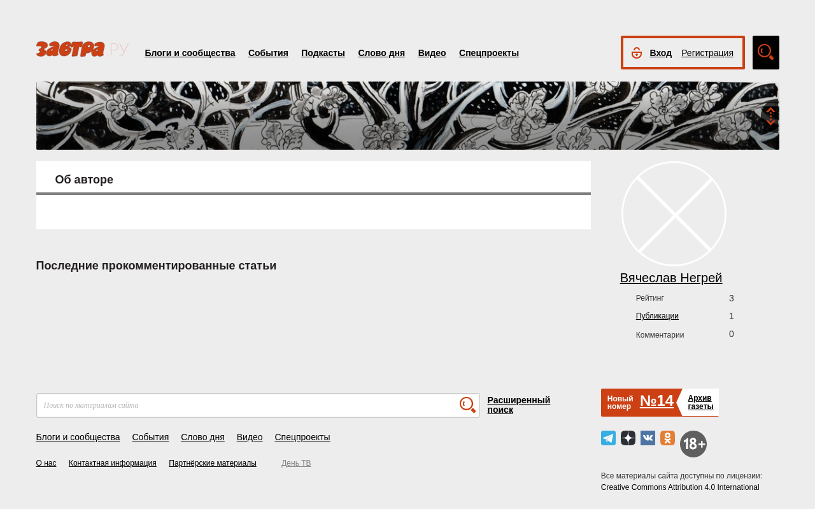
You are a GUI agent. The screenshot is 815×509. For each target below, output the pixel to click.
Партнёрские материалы (213, 463)
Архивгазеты (700, 402)
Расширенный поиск (519, 405)
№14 (657, 400)
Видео (432, 53)
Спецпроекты (489, 53)
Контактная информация (113, 463)
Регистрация (707, 53)
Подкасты (323, 53)
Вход (661, 53)
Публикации (657, 316)
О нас (46, 463)
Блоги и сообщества (190, 53)
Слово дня (381, 53)
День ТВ (296, 463)
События (268, 53)
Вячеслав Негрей (671, 278)
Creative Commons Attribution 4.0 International (680, 487)
